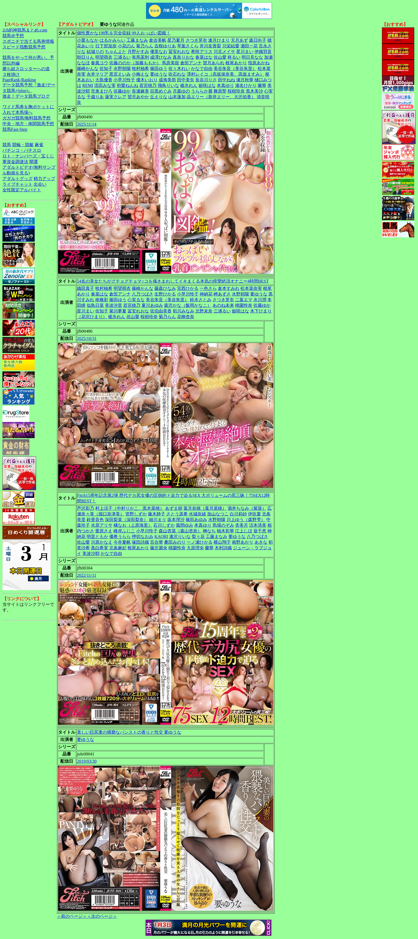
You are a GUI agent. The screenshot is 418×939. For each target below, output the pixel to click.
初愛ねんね (127, 85)
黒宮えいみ (120, 74)
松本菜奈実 (251, 288)
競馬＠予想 (13, 35)
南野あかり (242, 542)
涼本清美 (257, 525)
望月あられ (213, 63)
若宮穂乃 (148, 85)
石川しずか (164, 525)
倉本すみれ (228, 288)
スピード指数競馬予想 (23, 47)
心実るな (136, 299)
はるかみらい (112, 40)
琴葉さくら (188, 46)
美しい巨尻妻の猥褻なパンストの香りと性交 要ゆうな (129, 732)
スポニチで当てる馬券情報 (28, 41)
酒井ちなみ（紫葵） (247, 508)
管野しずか (136, 514)
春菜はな (203, 57)
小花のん (126, 46)
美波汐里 (113, 305)
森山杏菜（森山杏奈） (180, 531)
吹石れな (177, 74)
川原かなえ (101, 542)
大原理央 (195, 548)
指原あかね (259, 63)
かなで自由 (201, 68)
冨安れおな (179, 51)
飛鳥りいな (168, 85)
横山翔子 (222, 542)
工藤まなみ (137, 40)
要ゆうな (158, 74)
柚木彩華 (225, 531)
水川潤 (259, 299)
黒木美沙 (254, 91)
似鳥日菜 (95, 305)
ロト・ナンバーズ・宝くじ (28, 156)
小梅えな (140, 74)
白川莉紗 (238, 514)
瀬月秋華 (244, 80)
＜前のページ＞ (72, 916)
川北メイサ (224, 51)
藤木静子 (156, 514)
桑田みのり (175, 542)
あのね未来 (223, 305)
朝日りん (85, 57)
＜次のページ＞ (102, 916)
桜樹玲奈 (236, 91)
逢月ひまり (219, 40)
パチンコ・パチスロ (21, 150)
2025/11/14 (86, 124)
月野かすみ (138, 51)
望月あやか (138, 96)
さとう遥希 (177, 514)
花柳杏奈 (185, 316)
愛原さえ (103, 531)
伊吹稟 (254, 514)
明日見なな (252, 57)
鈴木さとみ (200, 299)
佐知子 (106, 68)
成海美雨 (167, 80)
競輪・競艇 (23, 144)
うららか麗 (201, 91)
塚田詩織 (140, 542)
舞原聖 (220, 91)
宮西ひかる (188, 288)
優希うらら (120, 536)
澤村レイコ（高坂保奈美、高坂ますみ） (225, 74)
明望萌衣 (103, 57)
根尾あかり (236, 63)
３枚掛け (11, 74)
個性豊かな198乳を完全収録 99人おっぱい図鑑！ (124, 33)
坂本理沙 (176, 519)
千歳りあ (95, 96)
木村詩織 (223, 548)
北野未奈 (203, 311)
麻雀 (39, 144)
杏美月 (241, 525)
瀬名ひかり (246, 85)
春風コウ (99, 63)
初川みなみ (183, 311)
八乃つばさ (142, 294)
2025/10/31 (87, 338)
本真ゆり (225, 85)
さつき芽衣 (196, 40)
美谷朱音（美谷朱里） (235, 68)
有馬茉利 (140, 57)
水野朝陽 (122, 68)
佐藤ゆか (122, 91)
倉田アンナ (191, 63)
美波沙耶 (91, 553)
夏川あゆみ (152, 305)
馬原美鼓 (170, 63)
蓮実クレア (115, 96)
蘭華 (262, 85)
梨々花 (198, 536)
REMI (87, 85)
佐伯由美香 (161, 311)
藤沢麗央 (158, 548)
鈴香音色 (95, 519)
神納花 (206, 294)
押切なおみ (142, 536)
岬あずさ (222, 294)
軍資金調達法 (15, 161)
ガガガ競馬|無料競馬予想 (26, 118)
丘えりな (158, 96)
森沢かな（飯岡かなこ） (187, 305)
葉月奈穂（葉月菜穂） (204, 508)
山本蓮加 (177, 96)
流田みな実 (105, 85)
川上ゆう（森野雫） (245, 519)
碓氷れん (188, 85)
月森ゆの (181, 91)
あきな (260, 542)
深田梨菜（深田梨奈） (126, 519)
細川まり (157, 519)
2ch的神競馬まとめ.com (24, 30)
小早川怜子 (124, 80)
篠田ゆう (158, 68)
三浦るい (122, 57)
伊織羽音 (263, 51)
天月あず (239, 40)
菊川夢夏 (117, 311)
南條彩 (101, 299)
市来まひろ (101, 91)
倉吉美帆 (157, 40)
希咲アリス (201, 51)
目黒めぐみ (161, 91)
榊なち (209, 531)
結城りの (95, 51)
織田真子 (85, 288)
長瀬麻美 (140, 91)
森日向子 (257, 40)
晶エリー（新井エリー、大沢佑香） (221, 96)
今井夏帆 (122, 542)
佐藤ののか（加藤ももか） (135, 63)
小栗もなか (87, 40)
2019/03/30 (87, 761)
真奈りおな (183, 57)
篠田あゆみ (196, 519)
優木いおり (147, 80)
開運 (33, 161)
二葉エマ (243, 299)
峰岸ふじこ (124, 531)
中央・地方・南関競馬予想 (28, 123)
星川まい (244, 51)
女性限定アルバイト (21, 190)
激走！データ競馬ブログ (26, 96)
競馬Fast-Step (14, 129)
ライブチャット (17, 184)
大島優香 (103, 80)
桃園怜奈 (243, 305)
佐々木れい (179, 68)
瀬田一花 (249, 46)
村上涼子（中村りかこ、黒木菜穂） (129, 508)
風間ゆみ (184, 525)
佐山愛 (220, 57)
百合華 (156, 542)
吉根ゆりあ (165, 46)
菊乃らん (144, 46)
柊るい (234, 57)
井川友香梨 (210, 46)
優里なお (158, 51)
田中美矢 (185, 80)
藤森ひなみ (165, 288)
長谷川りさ (206, 80)
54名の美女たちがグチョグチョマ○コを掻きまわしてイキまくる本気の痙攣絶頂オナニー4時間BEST (173, 281)
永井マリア (97, 74)
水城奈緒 (197, 514)
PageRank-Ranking (19, 80)
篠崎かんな (87, 68)
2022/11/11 (86, 575)
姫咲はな (207, 85)
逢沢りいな (180, 536)
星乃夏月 (176, 40)
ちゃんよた (115, 51)
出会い (40, 184)
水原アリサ (101, 525)
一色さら (208, 288)
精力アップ (44, 178)
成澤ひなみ (161, 57)
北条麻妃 (117, 548)
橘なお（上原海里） (133, 525)
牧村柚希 (140, 68)
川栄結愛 (230, 46)
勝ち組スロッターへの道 (26, 68)
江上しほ (243, 531)
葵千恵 (259, 531)
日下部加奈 (106, 46)
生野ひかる (165, 294)
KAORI (161, 536)
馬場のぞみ (223, 525)
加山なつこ (218, 514)
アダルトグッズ (17, 178)
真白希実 (99, 548)
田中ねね (226, 80)
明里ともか (97, 536)
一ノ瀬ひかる (199, 542)
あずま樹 (173, 508)
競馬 (6, 144)
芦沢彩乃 (85, 508)
